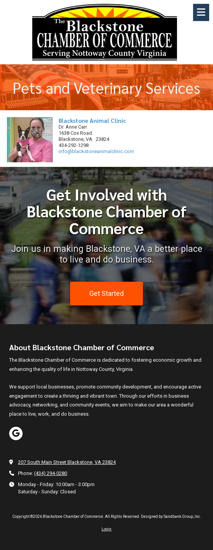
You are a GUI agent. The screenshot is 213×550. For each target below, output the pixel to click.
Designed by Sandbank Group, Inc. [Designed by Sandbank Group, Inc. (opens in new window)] (171, 516)
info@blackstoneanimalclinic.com (96, 151)
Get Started (106, 293)
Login (106, 529)
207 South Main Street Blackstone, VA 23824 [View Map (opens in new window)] (67, 462)
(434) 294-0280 (50, 473)
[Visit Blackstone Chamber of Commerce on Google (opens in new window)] (16, 433)
